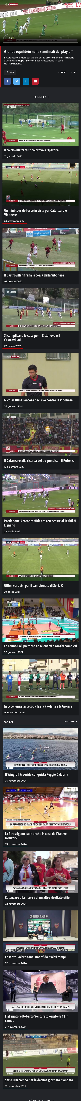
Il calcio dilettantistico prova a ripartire (31, 149)
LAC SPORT (62, 72)
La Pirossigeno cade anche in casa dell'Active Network (36, 835)
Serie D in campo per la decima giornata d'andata (39, 1079)
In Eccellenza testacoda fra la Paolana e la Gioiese (38, 706)
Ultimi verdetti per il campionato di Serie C (33, 585)
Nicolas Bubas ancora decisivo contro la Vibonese (38, 399)
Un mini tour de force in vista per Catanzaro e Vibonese (35, 212)
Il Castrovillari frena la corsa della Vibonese (34, 275)
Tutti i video (71, 721)
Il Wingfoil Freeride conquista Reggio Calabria (36, 774)
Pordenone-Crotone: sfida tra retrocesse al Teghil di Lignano (40, 523)
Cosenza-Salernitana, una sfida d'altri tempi (35, 956)
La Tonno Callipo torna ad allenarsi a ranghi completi (40, 645)
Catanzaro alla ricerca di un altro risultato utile (37, 897)
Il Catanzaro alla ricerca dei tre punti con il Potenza (39, 460)
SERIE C (74, 72)
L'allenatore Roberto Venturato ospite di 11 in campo (36, 1018)
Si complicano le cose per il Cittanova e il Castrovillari (32, 337)
